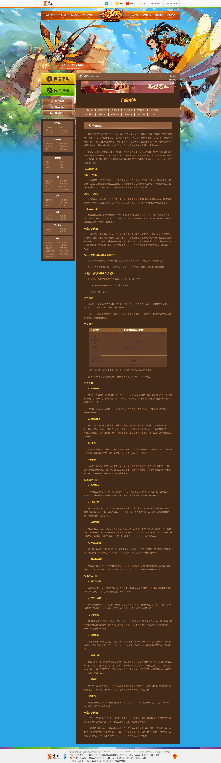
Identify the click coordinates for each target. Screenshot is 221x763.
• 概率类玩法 (49, 257)
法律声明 (142, 752)
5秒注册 (58, 90)
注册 (110, 3)
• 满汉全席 (48, 184)
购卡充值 (57, 101)
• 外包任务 (48, 219)
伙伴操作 (115, 110)
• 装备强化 (63, 243)
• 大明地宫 (48, 189)
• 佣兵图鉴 (48, 203)
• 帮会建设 (63, 229)
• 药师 (61, 165)
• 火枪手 (48, 162)
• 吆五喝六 (48, 187)
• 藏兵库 (62, 187)
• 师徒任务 (63, 216)
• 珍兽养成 (63, 200)
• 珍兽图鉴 (48, 200)
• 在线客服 (48, 143)
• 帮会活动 (63, 232)
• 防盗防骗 (63, 146)
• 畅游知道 (63, 149)
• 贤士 (47, 168)
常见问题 (172, 86)
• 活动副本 (63, 133)
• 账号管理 (63, 143)
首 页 (159, 76)
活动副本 (154, 114)
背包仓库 (128, 114)
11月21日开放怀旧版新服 (72, 65)
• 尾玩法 (62, 205)
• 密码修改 (48, 146)
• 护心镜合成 (49, 254)
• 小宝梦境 (63, 184)
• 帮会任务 (48, 216)
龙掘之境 (141, 114)
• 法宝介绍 (48, 245)
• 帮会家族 (48, 133)
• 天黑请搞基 (63, 189)
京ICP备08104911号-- (85, 755)
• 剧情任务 (63, 219)
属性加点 (102, 114)
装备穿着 (102, 110)
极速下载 (58, 79)
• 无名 (47, 170)
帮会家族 (154, 110)
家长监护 (158, 752)
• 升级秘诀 (48, 127)
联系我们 (150, 752)
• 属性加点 (48, 130)
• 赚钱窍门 (63, 127)
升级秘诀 (172, 76)
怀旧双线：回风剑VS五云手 (72, 69)
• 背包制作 (48, 243)
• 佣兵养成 (63, 203)
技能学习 (115, 114)
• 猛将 (61, 162)
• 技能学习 (63, 130)
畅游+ (132, 3)
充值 (121, 3)
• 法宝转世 (63, 245)
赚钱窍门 (172, 80)
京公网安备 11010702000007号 (83, 758)
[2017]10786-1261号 (110, 755)
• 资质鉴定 (48, 248)
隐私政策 (167, 752)
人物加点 (172, 83)
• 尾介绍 (48, 205)
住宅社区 (89, 114)
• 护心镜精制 (63, 254)
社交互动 (128, 110)
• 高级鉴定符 (49, 251)
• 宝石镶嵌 (63, 248)
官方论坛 (57, 107)
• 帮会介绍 (48, 229)
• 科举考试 (63, 181)
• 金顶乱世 (48, 181)
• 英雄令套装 (63, 251)
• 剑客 (47, 165)
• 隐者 (61, 168)
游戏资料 (57, 112)
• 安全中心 (48, 149)
